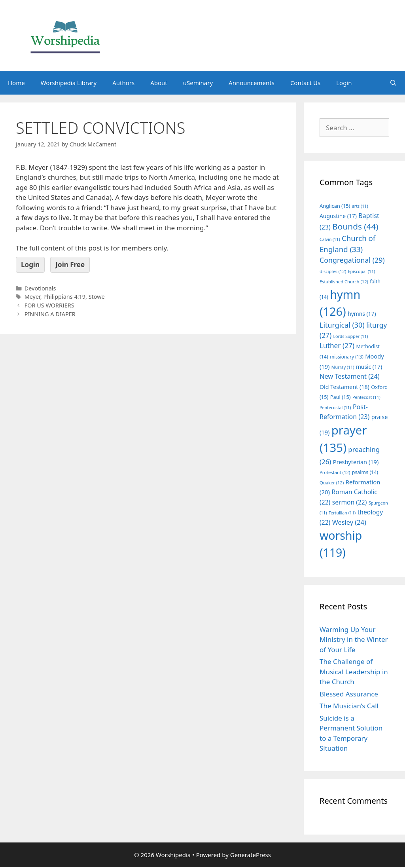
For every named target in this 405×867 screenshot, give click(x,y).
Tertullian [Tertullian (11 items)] (342, 513)
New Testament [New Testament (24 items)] (350, 376)
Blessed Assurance (349, 693)
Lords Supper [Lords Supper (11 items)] (350, 336)
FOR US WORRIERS (49, 305)
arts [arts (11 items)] (360, 206)
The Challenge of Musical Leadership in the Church (354, 671)
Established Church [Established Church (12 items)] (344, 282)
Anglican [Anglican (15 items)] (335, 205)
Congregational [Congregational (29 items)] (352, 260)
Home (16, 83)
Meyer (32, 296)
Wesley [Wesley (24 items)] (349, 522)
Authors (123, 83)
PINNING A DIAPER (50, 314)
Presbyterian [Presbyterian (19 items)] (356, 462)
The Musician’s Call (349, 705)
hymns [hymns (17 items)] (362, 313)
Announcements (251, 83)
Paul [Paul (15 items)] (340, 396)
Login (344, 83)
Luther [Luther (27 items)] (337, 345)
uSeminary (198, 83)
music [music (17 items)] (369, 366)
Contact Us (305, 83)
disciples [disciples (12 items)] (333, 271)
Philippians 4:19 (64, 296)
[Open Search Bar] (393, 83)
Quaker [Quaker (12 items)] (332, 483)
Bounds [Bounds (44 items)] (355, 226)
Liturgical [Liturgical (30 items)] (342, 325)
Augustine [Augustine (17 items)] (338, 216)
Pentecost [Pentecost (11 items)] (366, 397)
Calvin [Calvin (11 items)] (330, 239)
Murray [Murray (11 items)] (342, 367)
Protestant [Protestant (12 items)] (335, 472)
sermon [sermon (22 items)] (349, 502)
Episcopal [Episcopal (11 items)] (361, 271)
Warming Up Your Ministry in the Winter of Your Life (354, 639)
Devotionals (40, 288)
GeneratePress (250, 855)
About (158, 83)
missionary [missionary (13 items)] (346, 356)
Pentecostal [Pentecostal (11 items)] (335, 407)
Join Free (70, 264)
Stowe (97, 296)
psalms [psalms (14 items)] (365, 472)
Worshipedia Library (69, 83)
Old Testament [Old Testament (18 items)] (344, 387)
